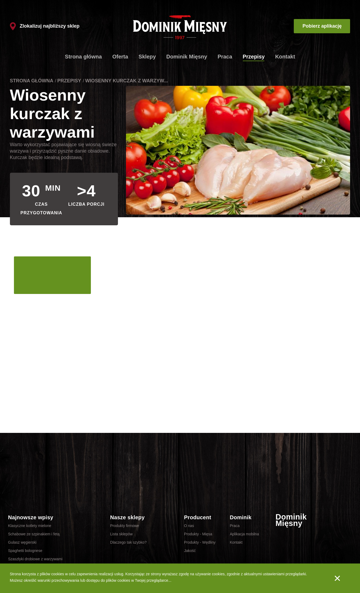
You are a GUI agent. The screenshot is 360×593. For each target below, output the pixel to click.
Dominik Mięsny (186, 57)
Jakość (190, 550)
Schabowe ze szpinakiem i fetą (34, 534)
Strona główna (83, 57)
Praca (225, 57)
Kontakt (285, 57)
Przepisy (254, 57)
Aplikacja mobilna (244, 534)
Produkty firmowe (124, 526)
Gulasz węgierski (22, 542)
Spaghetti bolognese (25, 550)
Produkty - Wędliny (199, 542)
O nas (189, 526)
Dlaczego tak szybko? (128, 542)
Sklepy (147, 57)
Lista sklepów (121, 534)
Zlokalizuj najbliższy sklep (45, 26)
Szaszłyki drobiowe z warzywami (35, 559)
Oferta (120, 57)
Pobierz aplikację (322, 26)
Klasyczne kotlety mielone (29, 526)
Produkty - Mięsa (198, 534)
